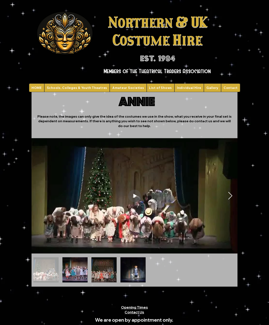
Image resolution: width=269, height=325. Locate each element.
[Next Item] (230, 196)
